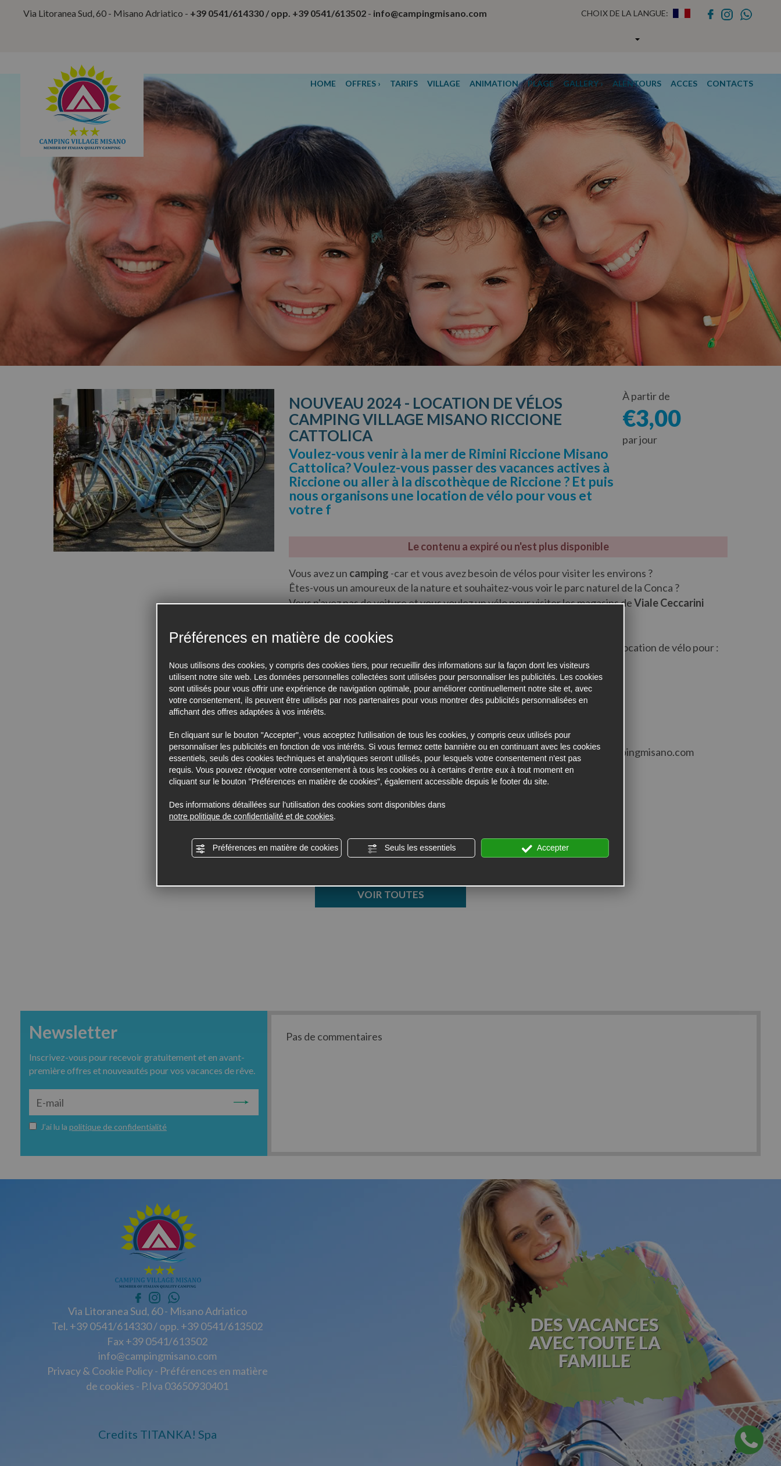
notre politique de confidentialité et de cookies (251, 816)
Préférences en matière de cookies (266, 848)
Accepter (545, 848)
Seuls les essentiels (411, 848)
